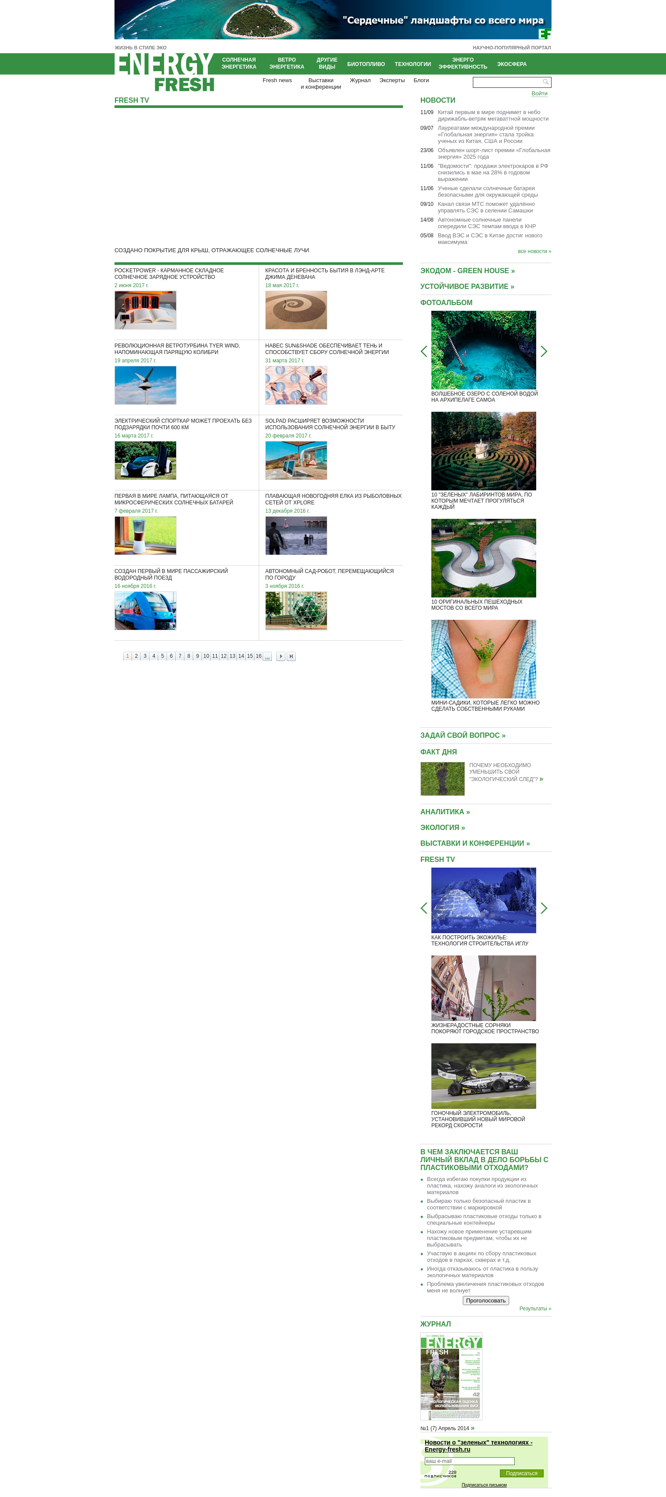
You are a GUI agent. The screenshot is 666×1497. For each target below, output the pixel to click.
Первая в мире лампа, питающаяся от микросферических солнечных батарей (173, 499)
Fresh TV (131, 100)
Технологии (413, 64)
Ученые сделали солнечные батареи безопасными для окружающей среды (488, 191)
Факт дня (438, 752)
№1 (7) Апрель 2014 (444, 1428)
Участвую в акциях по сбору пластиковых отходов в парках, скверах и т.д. (481, 1256)
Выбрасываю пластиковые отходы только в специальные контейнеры (484, 1219)
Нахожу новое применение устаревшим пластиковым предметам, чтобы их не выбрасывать (479, 1238)
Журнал (360, 80)
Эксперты (392, 80)
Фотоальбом (446, 302)
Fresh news (277, 80)
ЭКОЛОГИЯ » (442, 827)
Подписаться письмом (483, 1485)
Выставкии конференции (321, 83)
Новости (437, 100)
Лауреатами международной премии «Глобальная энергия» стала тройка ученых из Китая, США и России (486, 134)
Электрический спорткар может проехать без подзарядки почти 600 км (183, 424)
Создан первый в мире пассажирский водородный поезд (171, 574)
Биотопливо (366, 64)
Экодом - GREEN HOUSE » (467, 270)
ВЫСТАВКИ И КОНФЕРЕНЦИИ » (475, 843)
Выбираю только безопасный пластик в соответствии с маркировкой (479, 1204)
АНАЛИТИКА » (445, 812)
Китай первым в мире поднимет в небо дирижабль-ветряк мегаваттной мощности (493, 115)
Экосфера (512, 64)
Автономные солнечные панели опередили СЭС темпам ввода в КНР (487, 222)
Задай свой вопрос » (463, 735)
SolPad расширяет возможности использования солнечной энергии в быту (330, 424)
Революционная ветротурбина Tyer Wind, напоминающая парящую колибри (177, 349)
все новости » (535, 251)
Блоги (421, 80)
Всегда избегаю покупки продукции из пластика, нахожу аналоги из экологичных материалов (482, 1185)
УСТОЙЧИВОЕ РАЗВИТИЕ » (467, 286)
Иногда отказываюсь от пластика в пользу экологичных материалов (482, 1271)
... (267, 656)
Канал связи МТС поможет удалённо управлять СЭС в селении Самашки (486, 207)
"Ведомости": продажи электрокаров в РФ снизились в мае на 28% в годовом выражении (493, 172)
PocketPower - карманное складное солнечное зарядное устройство (169, 273)
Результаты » (536, 1309)
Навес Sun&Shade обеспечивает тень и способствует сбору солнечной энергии (327, 349)
